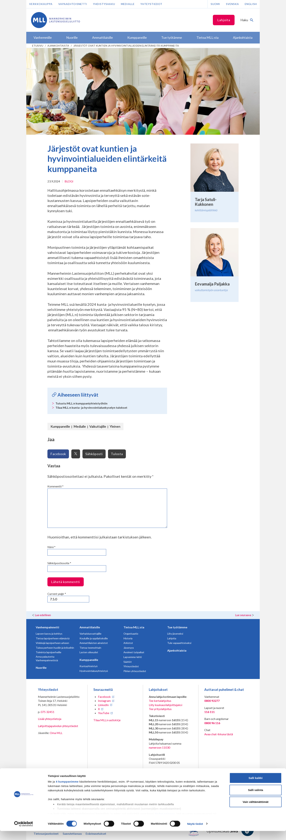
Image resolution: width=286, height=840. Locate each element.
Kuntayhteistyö (89, 666)
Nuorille (41, 667)
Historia (127, 638)
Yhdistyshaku (104, 3)
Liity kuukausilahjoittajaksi (165, 705)
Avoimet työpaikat (133, 652)
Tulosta (117, 454)
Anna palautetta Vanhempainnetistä (47, 658)
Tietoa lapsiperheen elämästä (52, 638)
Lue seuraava (243, 615)
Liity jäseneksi (175, 633)
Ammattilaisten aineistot (94, 642)
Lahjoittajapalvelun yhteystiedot (58, 726)
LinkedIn (103, 705)
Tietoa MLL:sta (133, 627)
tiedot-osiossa (165, 822)
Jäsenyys (128, 647)
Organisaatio (130, 633)
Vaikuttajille (97, 426)
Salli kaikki (256, 787)
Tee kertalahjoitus (160, 700)
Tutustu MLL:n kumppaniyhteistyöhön (81, 403)
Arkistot (128, 642)
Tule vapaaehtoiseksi (179, 642)
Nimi (51, 547)
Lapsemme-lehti (132, 657)
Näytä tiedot (195, 832)
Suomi (215, 3)
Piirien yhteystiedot (134, 671)
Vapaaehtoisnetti (72, 3)
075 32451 (47, 712)
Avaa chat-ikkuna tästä (218, 734)
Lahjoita (223, 20)
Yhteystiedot (151, 3)
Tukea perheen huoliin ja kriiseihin (55, 647)
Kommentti (55, 486)
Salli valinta (255, 799)
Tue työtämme (177, 627)
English (251, 3)
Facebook (58, 454)
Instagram (104, 700)
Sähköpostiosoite (59, 563)
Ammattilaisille (90, 627)
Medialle (128, 3)
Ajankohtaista (58, 45)
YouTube (103, 713)
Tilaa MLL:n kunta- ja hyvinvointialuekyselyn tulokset (91, 407)
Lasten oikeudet (89, 652)
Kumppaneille (60, 426)
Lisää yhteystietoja (49, 718)
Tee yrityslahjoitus (160, 709)
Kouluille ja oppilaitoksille (94, 638)
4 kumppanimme (67, 790)
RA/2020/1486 (158, 773)
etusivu (37, 45)
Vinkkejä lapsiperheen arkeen (52, 642)
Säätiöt (127, 661)
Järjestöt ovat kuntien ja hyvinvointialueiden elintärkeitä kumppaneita (126, 45)
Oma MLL (56, 733)
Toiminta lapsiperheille (48, 652)
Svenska (232, 3)
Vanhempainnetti (47, 627)
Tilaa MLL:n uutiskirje (107, 720)
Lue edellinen (43, 615)
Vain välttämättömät (255, 811)
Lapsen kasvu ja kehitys (49, 633)
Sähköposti (94, 454)
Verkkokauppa (41, 3)
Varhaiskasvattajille (90, 633)
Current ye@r (56, 593)
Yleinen (115, 426)
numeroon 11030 (159, 747)
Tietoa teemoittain (90, 647)
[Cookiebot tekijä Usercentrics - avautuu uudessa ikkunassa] (24, 833)
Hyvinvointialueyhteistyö (94, 670)
